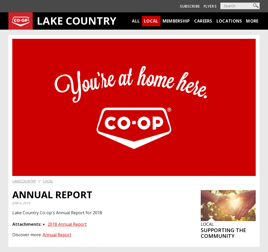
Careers (203, 21)
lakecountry (24, 181)
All (136, 21)
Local (151, 21)
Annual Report (57, 235)
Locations (229, 21)
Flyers (210, 6)
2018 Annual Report (67, 224)
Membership (176, 21)
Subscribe (190, 6)
